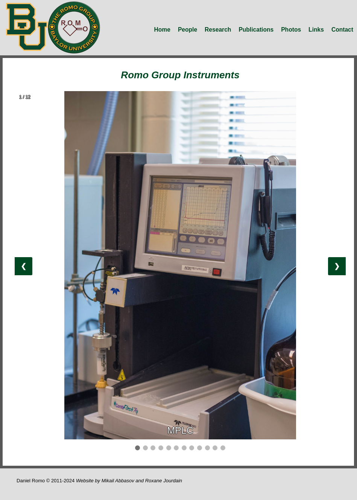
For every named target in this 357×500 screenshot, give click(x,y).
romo (53, 27)
